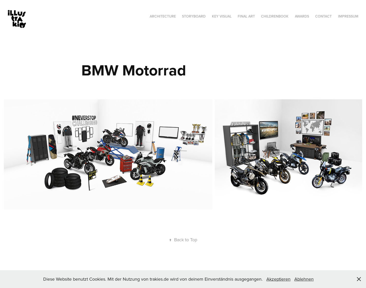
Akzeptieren (278, 279)
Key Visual (222, 16)
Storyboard (194, 16)
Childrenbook (274, 16)
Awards (302, 16)
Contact (323, 16)
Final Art (246, 16)
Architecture (163, 16)
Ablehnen (304, 279)
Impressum (348, 16)
